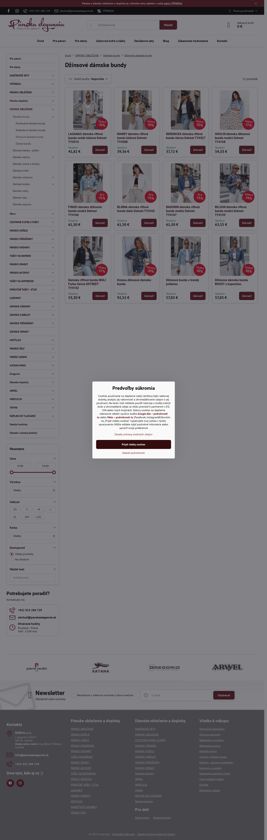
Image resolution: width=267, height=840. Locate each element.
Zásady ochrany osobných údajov (133, 434)
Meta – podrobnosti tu (120, 417)
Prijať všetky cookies (133, 444)
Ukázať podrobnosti (133, 453)
